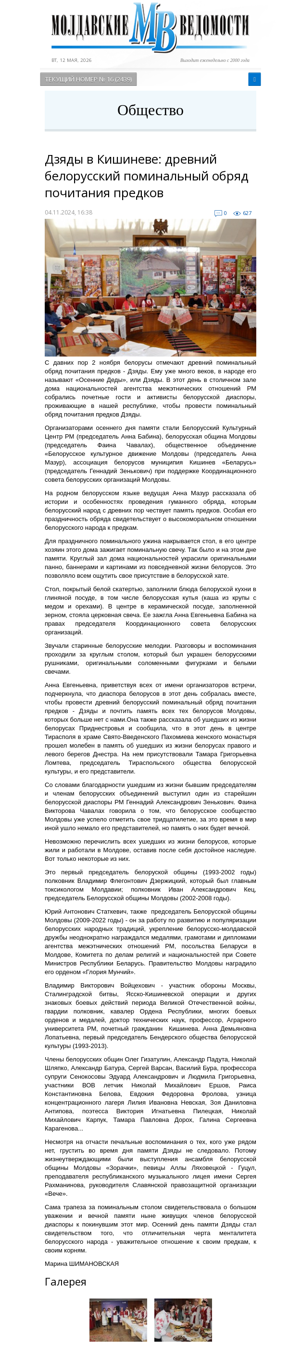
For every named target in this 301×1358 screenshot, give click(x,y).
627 (247, 212)
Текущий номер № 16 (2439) (88, 79)
